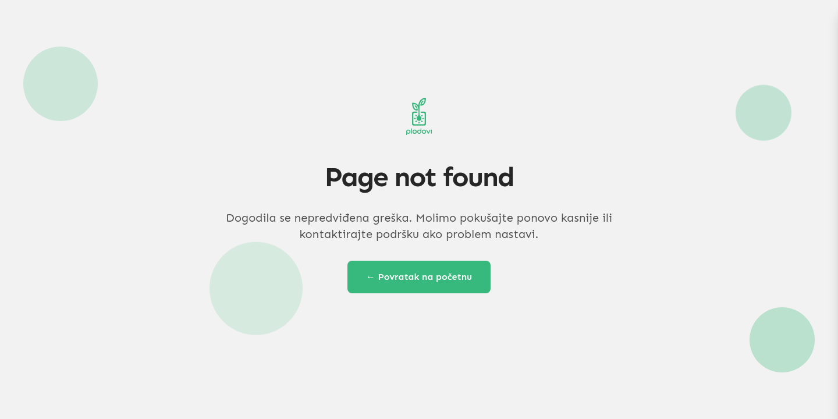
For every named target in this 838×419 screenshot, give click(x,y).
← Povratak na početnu (419, 276)
